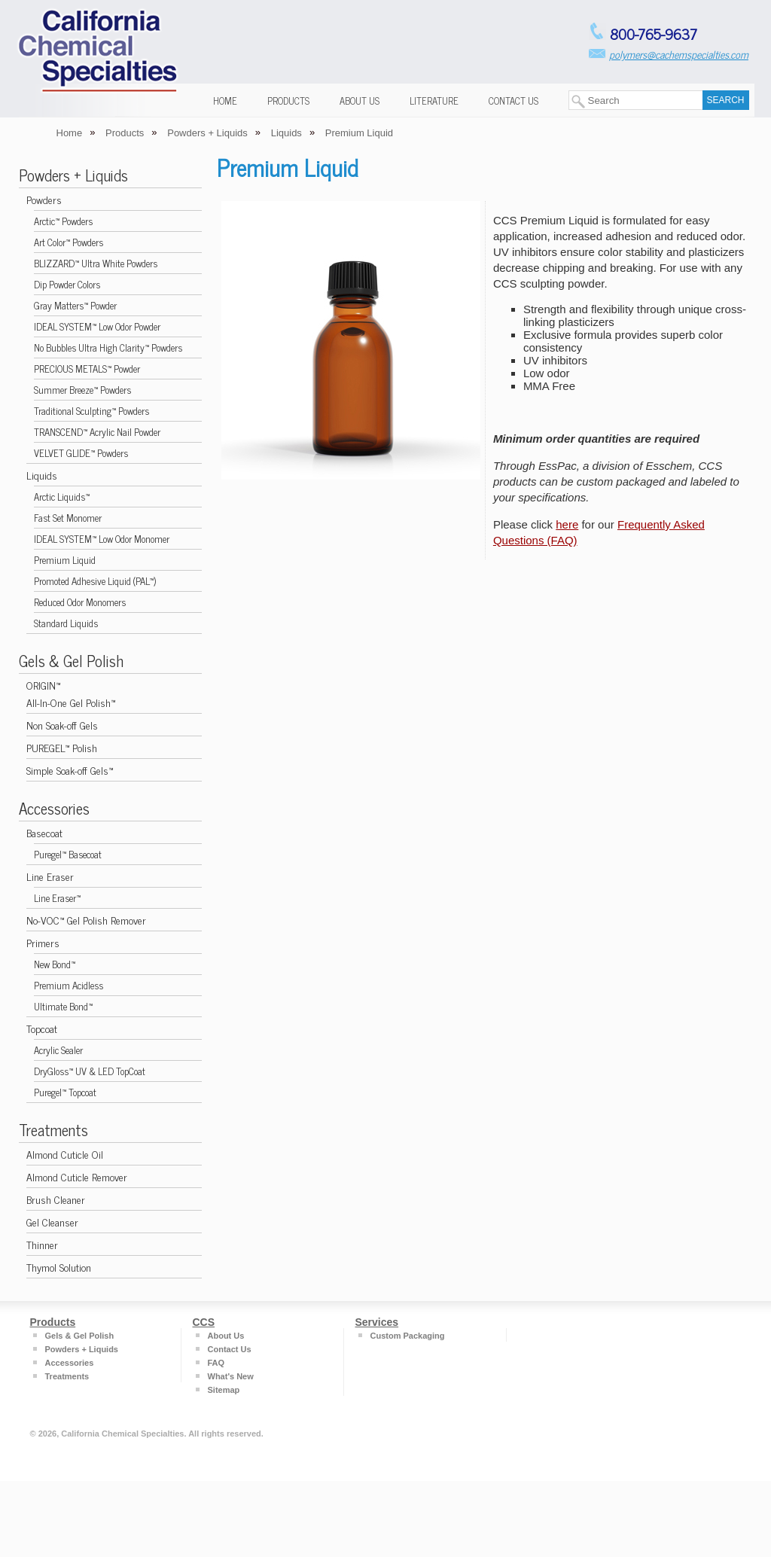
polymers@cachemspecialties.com (678, 53)
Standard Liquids (66, 623)
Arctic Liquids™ (62, 496)
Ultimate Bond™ (63, 1006)
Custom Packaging (407, 1335)
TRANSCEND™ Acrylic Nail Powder (97, 432)
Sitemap (224, 1389)
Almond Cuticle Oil (64, 1153)
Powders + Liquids (73, 174)
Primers (42, 942)
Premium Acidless (68, 985)
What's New (231, 1376)
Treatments (53, 1129)
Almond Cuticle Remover (76, 1176)
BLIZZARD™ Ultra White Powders (95, 263)
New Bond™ (54, 964)
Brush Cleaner (55, 1199)
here (567, 524)
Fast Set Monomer (68, 518)
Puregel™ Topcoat (65, 1092)
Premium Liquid (65, 560)
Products (288, 100)
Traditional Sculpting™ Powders (91, 411)
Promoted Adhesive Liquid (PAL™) (95, 581)
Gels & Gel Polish (71, 660)
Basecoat (44, 832)
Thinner (42, 1244)
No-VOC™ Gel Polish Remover (86, 919)
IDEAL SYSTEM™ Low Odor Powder (97, 326)
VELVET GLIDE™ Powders (81, 453)
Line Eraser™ (57, 898)
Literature (434, 100)
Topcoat (41, 1028)
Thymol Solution (58, 1266)
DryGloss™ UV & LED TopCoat (89, 1071)
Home (225, 100)
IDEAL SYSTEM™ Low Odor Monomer (101, 539)
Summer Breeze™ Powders (82, 390)
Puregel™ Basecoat (68, 854)
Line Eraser (50, 876)
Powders (44, 199)
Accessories (54, 808)
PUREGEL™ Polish (61, 747)
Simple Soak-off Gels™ (69, 769)
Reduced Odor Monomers (80, 602)
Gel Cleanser (52, 1221)
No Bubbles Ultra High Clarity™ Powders (108, 347)
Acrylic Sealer (58, 1050)
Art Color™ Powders (68, 242)
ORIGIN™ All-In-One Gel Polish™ (70, 693)
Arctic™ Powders (63, 221)
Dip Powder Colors (67, 284)
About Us (359, 100)
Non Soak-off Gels (62, 724)
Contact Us (513, 100)
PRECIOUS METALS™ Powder (87, 368)
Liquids (41, 474)
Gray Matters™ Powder (75, 305)
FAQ (216, 1362)
